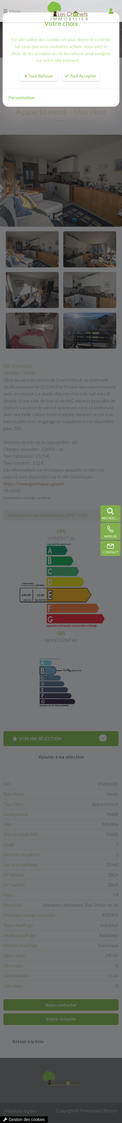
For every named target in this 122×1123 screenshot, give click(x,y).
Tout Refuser (38, 75)
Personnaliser (21, 97)
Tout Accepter (80, 75)
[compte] (111, 10)
